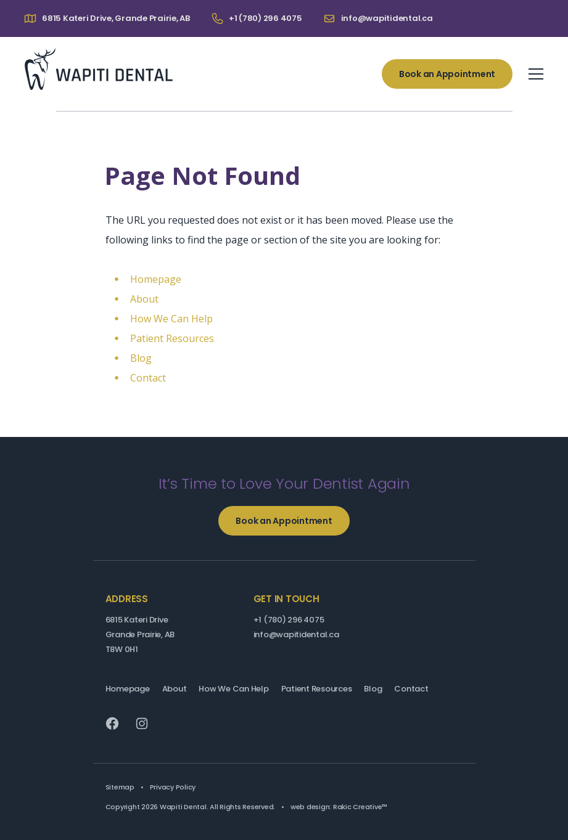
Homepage (155, 279)
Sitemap (119, 787)
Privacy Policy (173, 787)
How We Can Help (171, 318)
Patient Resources (172, 338)
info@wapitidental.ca (296, 634)
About (144, 299)
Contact (148, 378)
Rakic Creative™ (360, 807)
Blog (141, 358)
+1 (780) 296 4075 (288, 620)
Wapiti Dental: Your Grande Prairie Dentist (99, 69)
